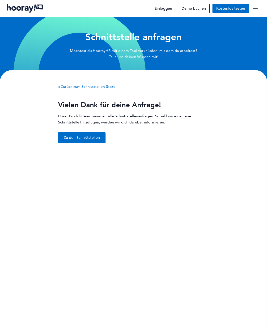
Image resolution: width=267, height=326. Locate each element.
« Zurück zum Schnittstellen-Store (86, 86)
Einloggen (163, 8)
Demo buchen (194, 8)
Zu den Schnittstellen (82, 137)
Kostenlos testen (230, 8)
